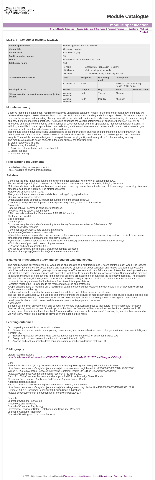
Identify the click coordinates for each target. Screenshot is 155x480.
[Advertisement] (79, 443)
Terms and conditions (73, 476)
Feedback (144, 32)
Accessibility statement (102, 476)
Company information (123, 476)
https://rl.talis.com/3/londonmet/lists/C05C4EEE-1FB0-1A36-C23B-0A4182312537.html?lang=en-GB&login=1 (66, 357)
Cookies (87, 476)
